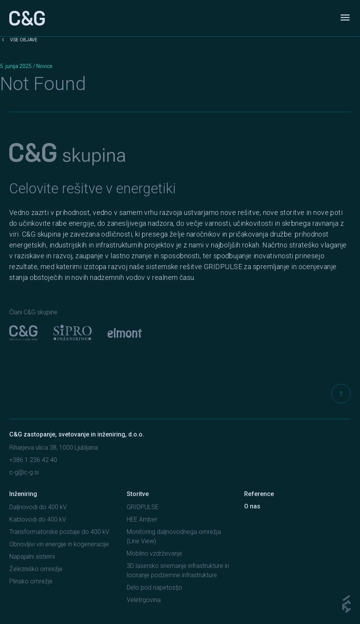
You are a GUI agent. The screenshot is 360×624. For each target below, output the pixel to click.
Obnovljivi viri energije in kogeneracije (59, 544)
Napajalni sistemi (32, 556)
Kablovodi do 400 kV (37, 519)
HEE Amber (142, 519)
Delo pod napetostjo (154, 587)
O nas (252, 506)
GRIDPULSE (143, 507)
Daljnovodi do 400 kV (38, 507)
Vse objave (18, 40)
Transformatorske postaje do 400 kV (59, 531)
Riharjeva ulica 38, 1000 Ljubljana (53, 447)
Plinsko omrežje (31, 581)
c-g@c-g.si (24, 472)
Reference (259, 494)
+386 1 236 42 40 (33, 460)
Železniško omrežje (36, 569)
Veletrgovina (144, 600)
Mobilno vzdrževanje (154, 553)
